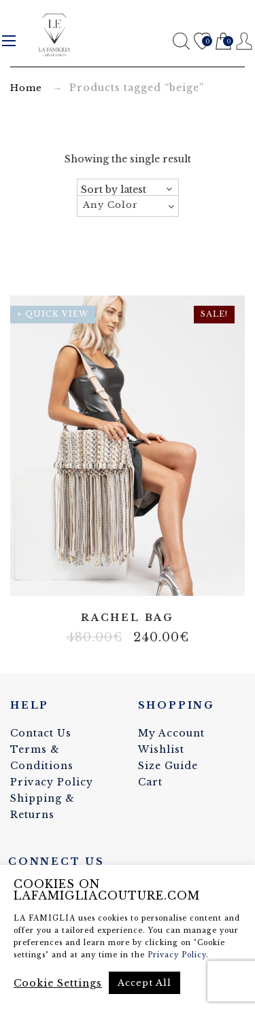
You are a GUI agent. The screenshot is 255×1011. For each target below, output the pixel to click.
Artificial (117, 576)
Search (181, 41)
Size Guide (168, 766)
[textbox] (128, 205)
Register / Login (244, 41)
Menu (9, 40)
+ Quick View (52, 314)
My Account (171, 733)
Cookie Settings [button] (58, 983)
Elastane (138, 576)
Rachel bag (127, 618)
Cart (223, 42)
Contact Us (40, 733)
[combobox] (128, 206)
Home (26, 88)
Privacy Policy (51, 782)
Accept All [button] (144, 983)
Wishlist (202, 42)
